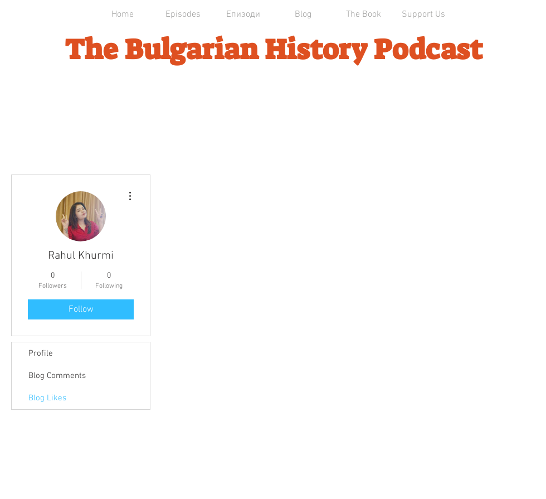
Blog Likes (47, 398)
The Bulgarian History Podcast (273, 49)
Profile (40, 353)
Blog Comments (57, 376)
